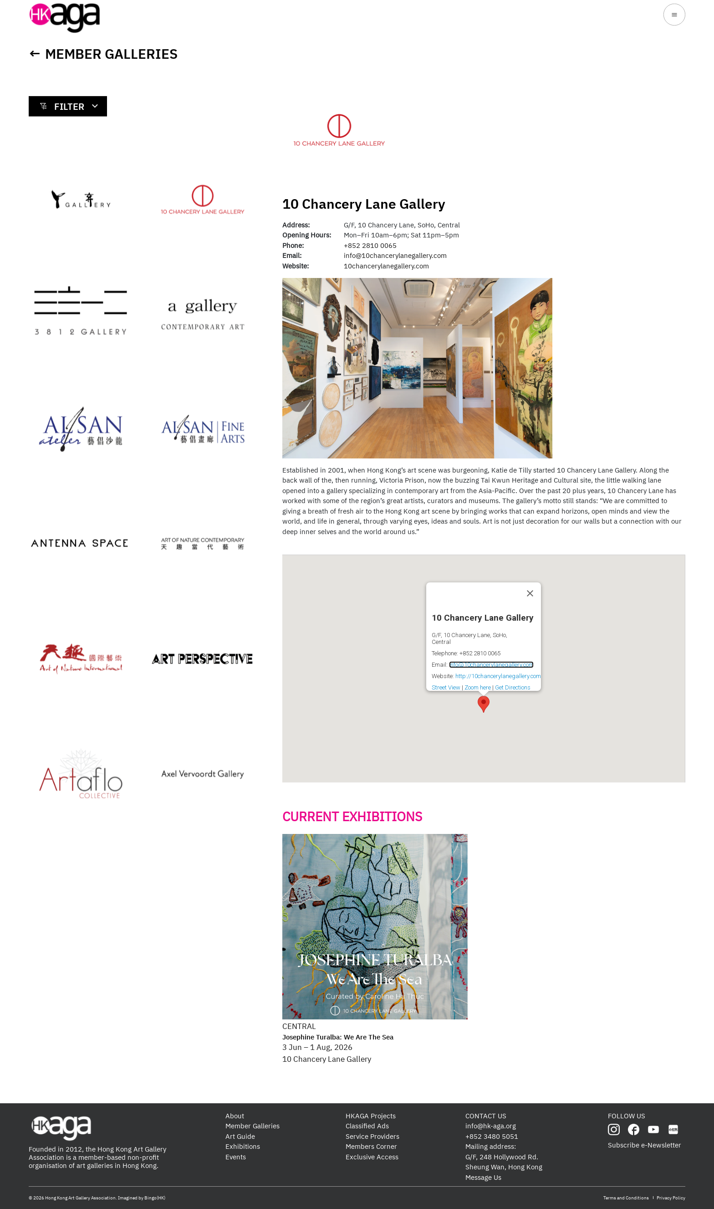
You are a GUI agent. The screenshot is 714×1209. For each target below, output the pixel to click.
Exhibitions (242, 1146)
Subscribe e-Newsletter (644, 1145)
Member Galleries (111, 53)
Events (235, 1156)
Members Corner (371, 1146)
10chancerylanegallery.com (386, 266)
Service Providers (372, 1136)
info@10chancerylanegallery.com (395, 255)
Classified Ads (367, 1126)
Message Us (483, 1177)
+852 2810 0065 (370, 245)
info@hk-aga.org (490, 1126)
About (234, 1115)
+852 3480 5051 (491, 1136)
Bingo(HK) (154, 1198)
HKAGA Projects (371, 1115)
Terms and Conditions (626, 1198)
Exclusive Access (372, 1156)
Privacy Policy (671, 1198)
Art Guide (240, 1136)
